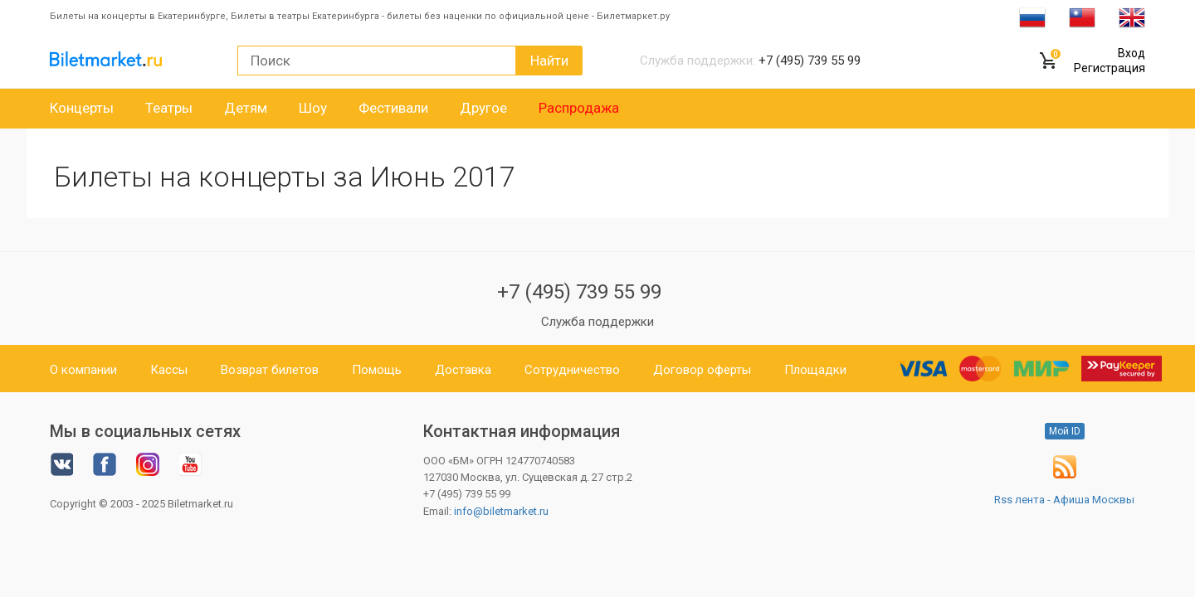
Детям (245, 108)
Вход (1131, 53)
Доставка (463, 369)
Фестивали (393, 108)
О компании (83, 369)
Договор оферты (702, 369)
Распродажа (579, 108)
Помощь (377, 369)
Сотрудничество (572, 369)
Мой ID (1064, 431)
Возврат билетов (270, 369)
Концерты (82, 108)
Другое (483, 108)
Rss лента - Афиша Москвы (1064, 499)
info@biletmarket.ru (501, 511)
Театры (169, 108)
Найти (549, 60)
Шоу (313, 108)
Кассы (169, 369)
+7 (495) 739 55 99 (579, 292)
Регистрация (1109, 68)
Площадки (815, 369)
